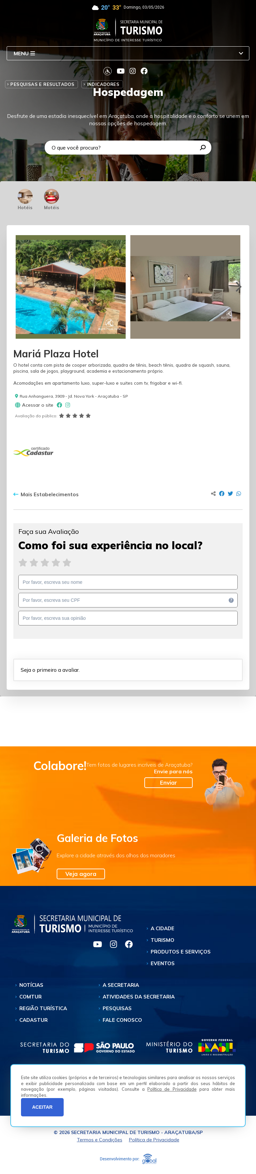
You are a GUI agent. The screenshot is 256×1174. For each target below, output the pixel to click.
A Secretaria (121, 985)
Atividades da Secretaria (139, 996)
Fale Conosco (122, 1020)
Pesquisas (117, 1008)
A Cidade (162, 928)
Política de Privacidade (171, 1089)
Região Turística (43, 1008)
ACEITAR (42, 1107)
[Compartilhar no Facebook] (221, 493)
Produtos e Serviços (181, 952)
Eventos (163, 963)
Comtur (30, 996)
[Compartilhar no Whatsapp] (238, 493)
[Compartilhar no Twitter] (230, 493)
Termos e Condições (99, 1140)
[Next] (238, 287)
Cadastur (33, 1020)
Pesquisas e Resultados (42, 84)
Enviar (168, 782)
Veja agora (80, 873)
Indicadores (103, 84)
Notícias (31, 985)
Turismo (162, 940)
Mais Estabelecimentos (46, 495)
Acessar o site (34, 405)
